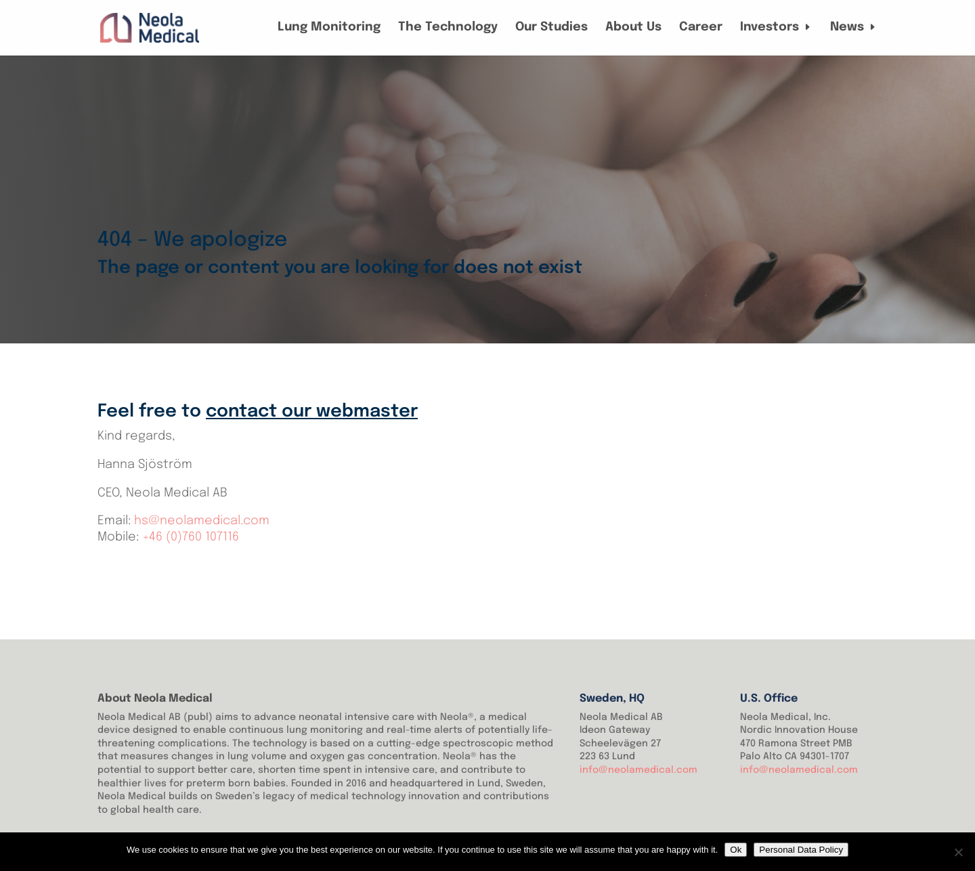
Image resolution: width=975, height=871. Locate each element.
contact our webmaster (312, 411)
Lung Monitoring (329, 27)
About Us (633, 27)
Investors (769, 27)
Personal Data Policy (801, 850)
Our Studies (551, 27)
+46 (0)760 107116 (190, 537)
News (847, 27)
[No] (958, 852)
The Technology (448, 27)
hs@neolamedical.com (201, 521)
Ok (735, 850)
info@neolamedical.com (638, 770)
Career (700, 27)
